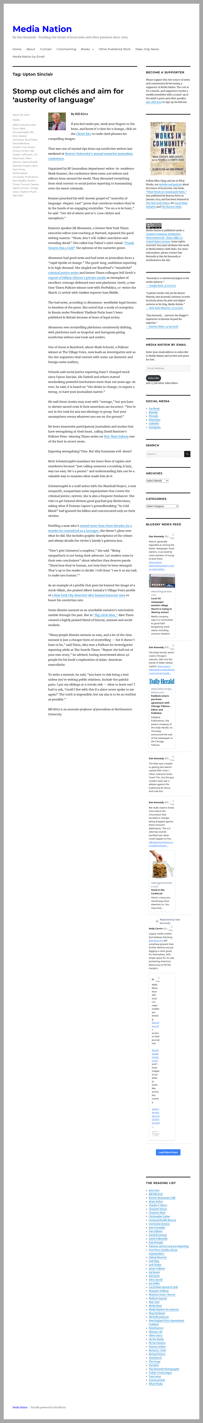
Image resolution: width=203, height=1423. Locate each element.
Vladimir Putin (28, 191)
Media (16, 119)
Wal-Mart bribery (116, 436)
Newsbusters (156, 1328)
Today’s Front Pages (160, 1372)
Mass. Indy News (147, 49)
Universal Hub (157, 1380)
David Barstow (21, 143)
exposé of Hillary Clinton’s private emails (77, 277)
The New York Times (157, 203)
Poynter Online (157, 1346)
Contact (46, 49)
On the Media (156, 1339)
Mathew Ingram (158, 1298)
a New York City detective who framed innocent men (88, 595)
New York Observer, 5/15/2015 (166, 308)
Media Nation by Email (28, 56)
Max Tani (154, 1302)
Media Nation (42, 29)
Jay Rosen (154, 1272)
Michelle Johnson (159, 1316)
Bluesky (153, 412)
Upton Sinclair (21, 188)
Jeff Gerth (27, 154)
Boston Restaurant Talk (162, 1197)
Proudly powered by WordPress (48, 1407)
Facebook (154, 408)
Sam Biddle (19, 180)
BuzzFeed (31, 139)
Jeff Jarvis (154, 1276)
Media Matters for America (164, 1309)
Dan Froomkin (157, 1227)
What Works (156, 1383)
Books (85, 49)
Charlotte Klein (157, 1212)
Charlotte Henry (158, 1209)
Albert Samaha (21, 124)
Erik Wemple (156, 1242)
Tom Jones (155, 1376)
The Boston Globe (171, 206)
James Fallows (157, 1268)
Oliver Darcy (155, 1335)
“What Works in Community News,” (166, 191)
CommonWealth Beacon (162, 1220)
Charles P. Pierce (158, 1205)
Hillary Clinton (21, 150)
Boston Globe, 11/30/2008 (163, 326)
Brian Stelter (156, 1201)
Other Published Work (115, 49)
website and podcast (170, 184)
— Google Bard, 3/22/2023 (161, 285)
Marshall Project (22, 165)
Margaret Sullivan (159, 1290)
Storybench (155, 1357)
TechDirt (154, 1365)
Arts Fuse (154, 1190)
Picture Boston (157, 1343)
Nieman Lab (155, 1331)
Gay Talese (28, 147)
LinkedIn (154, 423)
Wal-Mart (18, 195)
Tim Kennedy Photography (164, 1369)
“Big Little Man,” (105, 615)
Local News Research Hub (163, 1287)
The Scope (154, 1361)
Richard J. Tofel (157, 1350)
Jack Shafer (155, 1264)
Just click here (154, 102)
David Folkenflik (158, 1238)
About (30, 49)
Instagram (155, 427)
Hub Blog (154, 1261)
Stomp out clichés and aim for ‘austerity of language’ (68, 95)
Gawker (17, 147)
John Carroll (155, 1279)
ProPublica (31, 176)
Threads (153, 416)
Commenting (66, 49)
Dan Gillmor (156, 1231)
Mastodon (154, 419)
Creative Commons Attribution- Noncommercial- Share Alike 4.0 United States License (164, 238)
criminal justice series (63, 272)
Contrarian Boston (159, 1223)
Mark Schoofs (29, 162)
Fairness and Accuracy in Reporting (169, 1246)
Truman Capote (30, 184)
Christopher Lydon (159, 1216)
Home (17, 49)
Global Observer (158, 1257)
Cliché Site (83, 134)
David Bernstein (158, 1235)
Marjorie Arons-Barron (162, 1294)
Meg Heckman (157, 1313)
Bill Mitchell (155, 1194)
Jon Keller (154, 1283)
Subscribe (153, 378)
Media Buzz (155, 1305)
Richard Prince (157, 1354)
